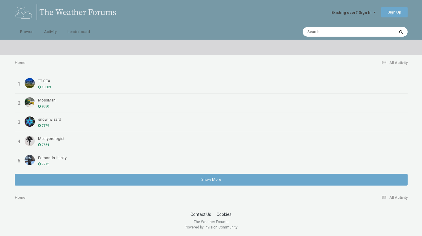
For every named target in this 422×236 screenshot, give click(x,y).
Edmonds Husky (52, 158)
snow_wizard (49, 119)
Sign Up (394, 12)
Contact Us (200, 214)
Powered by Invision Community (211, 227)
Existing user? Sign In (353, 12)
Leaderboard (78, 31)
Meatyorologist (51, 138)
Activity (50, 31)
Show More (211, 179)
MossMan (46, 100)
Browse (26, 31)
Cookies (224, 214)
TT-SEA (44, 81)
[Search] (333, 32)
